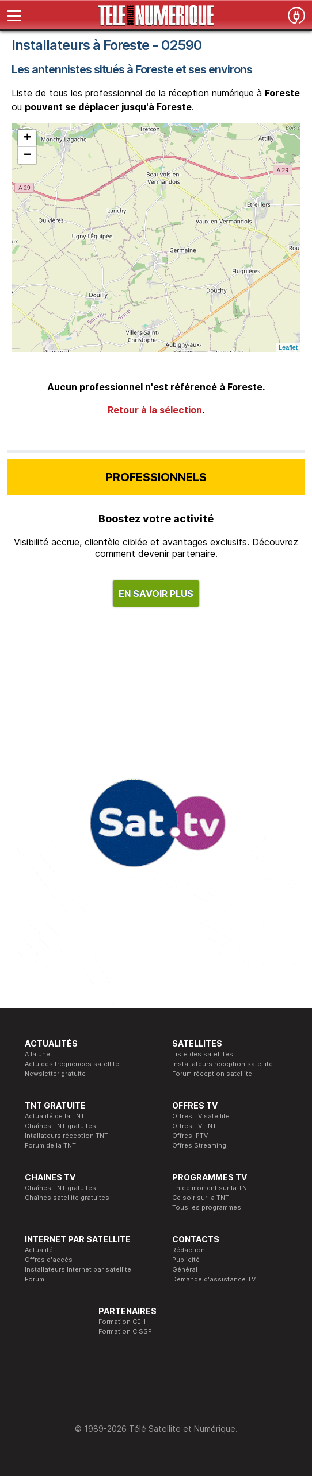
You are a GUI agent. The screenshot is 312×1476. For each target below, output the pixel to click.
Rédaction (188, 1250)
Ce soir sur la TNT (200, 1198)
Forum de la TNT (50, 1145)
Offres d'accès (49, 1260)
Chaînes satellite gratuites (67, 1198)
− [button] (27, 155)
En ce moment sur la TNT (211, 1188)
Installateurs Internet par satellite (78, 1269)
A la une (37, 1054)
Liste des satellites (202, 1054)
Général (184, 1269)
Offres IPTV (190, 1136)
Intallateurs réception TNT (66, 1136)
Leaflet (288, 347)
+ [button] (27, 138)
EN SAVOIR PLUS (156, 593)
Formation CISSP (125, 1331)
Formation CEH (122, 1322)
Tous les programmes (206, 1207)
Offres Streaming (199, 1145)
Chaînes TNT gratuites (60, 1126)
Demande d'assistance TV (214, 1279)
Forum (34, 1279)
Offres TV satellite (201, 1116)
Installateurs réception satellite (222, 1064)
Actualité (39, 1250)
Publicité (186, 1260)
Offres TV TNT (194, 1126)
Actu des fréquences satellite (72, 1064)
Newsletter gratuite (55, 1074)
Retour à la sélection (155, 410)
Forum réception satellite (212, 1074)
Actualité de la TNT (55, 1116)
